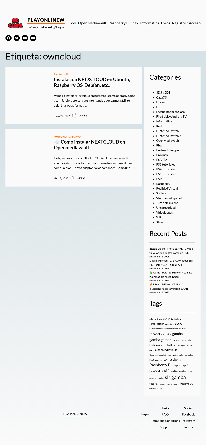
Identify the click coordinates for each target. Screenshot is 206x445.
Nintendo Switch (167, 131)
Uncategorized (166, 207)
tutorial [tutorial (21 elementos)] (153, 383)
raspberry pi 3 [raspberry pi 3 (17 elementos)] (180, 365)
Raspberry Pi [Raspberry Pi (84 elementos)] (160, 365)
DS (158, 107)
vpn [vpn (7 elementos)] (168, 384)
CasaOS (161, 97)
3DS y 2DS (163, 92)
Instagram (188, 420)
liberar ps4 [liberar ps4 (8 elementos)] (180, 345)
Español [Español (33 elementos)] (154, 334)
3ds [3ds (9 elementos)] (151, 319)
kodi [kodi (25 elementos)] (152, 345)
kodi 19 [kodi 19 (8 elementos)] (159, 345)
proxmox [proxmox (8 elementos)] (159, 360)
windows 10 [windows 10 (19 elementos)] (186, 383)
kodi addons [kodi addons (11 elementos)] (169, 345)
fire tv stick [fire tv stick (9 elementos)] (166, 334)
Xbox (159, 222)
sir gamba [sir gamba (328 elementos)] (175, 377)
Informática (60, 136)
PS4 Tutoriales (166, 169)
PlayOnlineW (46, 20)
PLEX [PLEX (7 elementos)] (151, 360)
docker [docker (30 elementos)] (179, 323)
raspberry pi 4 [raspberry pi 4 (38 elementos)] (159, 370)
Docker (161, 102)
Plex (159, 145)
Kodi (159, 126)
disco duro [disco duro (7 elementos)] (169, 324)
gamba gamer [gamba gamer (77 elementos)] (160, 339)
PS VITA (161, 159)
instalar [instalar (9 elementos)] (188, 340)
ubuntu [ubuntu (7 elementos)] (162, 384)
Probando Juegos (167, 150)
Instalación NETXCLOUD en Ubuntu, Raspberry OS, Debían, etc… (92, 82)
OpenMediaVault (167, 140)
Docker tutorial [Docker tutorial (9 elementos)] (171, 328)
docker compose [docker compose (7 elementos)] (156, 329)
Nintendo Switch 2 (168, 136)
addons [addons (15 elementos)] (158, 318)
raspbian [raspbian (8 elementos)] (174, 371)
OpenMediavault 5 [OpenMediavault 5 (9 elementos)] (157, 355)
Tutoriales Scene (167, 203)
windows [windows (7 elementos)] (174, 384)
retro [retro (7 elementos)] (190, 371)
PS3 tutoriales (165, 164)
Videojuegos (164, 212)
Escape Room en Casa (170, 112)
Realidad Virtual (167, 188)
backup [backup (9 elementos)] (177, 319)
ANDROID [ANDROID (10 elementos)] (168, 319)
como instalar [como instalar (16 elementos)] (156, 323)
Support (165, 427)
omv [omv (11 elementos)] (151, 350)
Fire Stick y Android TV (171, 116)
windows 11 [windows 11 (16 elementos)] (155, 388)
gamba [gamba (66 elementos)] (177, 333)
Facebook (188, 414)
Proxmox (162, 155)
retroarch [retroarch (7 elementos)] (153, 378)
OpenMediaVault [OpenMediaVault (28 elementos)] (166, 350)
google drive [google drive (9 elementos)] (178, 340)
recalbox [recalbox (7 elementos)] (182, 371)
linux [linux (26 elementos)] (190, 345)
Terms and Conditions (165, 420)
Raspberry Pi (61, 74)
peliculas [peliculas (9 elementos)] (189, 355)
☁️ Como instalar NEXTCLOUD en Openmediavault (89, 144)
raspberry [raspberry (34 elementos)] (174, 359)
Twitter (188, 427)
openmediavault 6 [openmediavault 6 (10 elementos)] (175, 355)
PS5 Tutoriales (166, 174)
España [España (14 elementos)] (183, 328)
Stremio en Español (169, 198)
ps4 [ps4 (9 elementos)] (165, 360)
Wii (158, 217)
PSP (159, 179)
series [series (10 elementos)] (161, 378)
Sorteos (161, 193)
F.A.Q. (165, 414)
